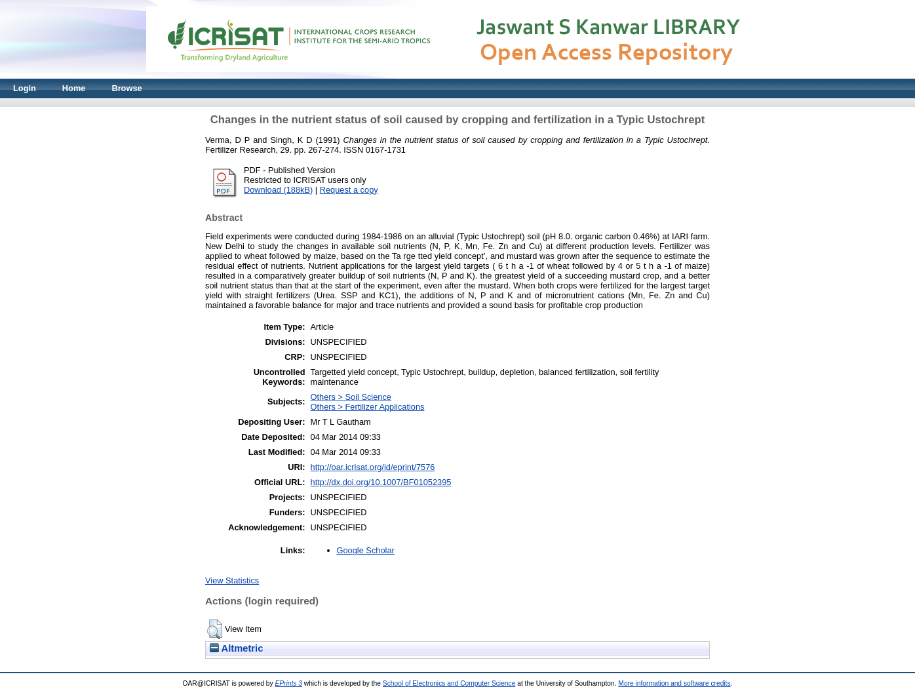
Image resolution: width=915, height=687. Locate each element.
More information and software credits (674, 683)
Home (74, 88)
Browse (126, 88)
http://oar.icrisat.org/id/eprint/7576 (373, 467)
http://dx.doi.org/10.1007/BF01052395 (381, 482)
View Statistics (232, 580)
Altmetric (236, 648)
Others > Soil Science (351, 397)
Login (24, 88)
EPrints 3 (288, 683)
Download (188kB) (278, 190)
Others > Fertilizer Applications (368, 407)
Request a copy (349, 190)
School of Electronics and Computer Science (449, 683)
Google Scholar (366, 550)
